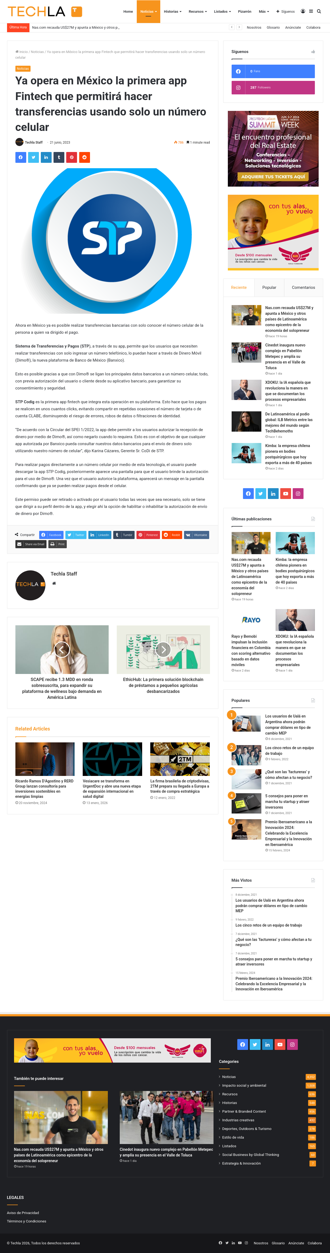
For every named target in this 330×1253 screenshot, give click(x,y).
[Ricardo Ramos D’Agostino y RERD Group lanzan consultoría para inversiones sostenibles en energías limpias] (45, 759)
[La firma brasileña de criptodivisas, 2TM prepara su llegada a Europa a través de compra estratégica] (180, 759)
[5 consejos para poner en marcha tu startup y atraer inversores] (246, 803)
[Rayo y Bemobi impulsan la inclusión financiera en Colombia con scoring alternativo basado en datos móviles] (251, 620)
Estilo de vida (233, 1137)
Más (262, 11)
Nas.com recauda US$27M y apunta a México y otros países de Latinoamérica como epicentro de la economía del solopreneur (289, 319)
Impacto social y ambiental (244, 1085)
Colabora (313, 27)
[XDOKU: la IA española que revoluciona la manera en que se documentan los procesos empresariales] (246, 390)
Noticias (147, 11)
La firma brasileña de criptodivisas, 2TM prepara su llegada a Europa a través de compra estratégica (179, 786)
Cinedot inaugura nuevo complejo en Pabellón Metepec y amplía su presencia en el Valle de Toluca (285, 356)
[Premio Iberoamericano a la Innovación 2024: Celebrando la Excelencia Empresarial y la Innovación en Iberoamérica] (246, 829)
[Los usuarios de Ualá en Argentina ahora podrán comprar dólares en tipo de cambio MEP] (246, 723)
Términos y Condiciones (26, 1221)
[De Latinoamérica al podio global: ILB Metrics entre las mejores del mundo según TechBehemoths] (246, 421)
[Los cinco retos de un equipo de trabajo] (246, 755)
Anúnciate (293, 27)
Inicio (21, 52)
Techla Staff (33, 142)
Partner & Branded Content (244, 1111)
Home (128, 11)
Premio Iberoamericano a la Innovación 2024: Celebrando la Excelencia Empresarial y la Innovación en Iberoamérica (288, 833)
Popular (269, 287)
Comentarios (303, 287)
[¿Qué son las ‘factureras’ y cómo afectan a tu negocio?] (246, 779)
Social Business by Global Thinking (250, 1154)
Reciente (239, 287)
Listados (221, 11)
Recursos (196, 11)
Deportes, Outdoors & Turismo (246, 1128)
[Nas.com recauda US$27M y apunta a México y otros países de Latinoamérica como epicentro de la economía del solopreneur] (246, 315)
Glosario (273, 27)
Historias (171, 11)
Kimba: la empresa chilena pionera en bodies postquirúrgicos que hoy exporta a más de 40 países (295, 570)
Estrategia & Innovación (241, 1163)
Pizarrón (244, 11)
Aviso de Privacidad (23, 1213)
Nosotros (254, 27)
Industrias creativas (238, 1120)
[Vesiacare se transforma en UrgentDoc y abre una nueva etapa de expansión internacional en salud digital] (112, 759)
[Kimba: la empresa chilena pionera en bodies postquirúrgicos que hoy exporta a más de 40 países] (246, 453)
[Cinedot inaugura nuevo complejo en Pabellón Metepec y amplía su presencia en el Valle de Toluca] (246, 352)
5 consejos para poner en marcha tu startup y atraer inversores (287, 801)
